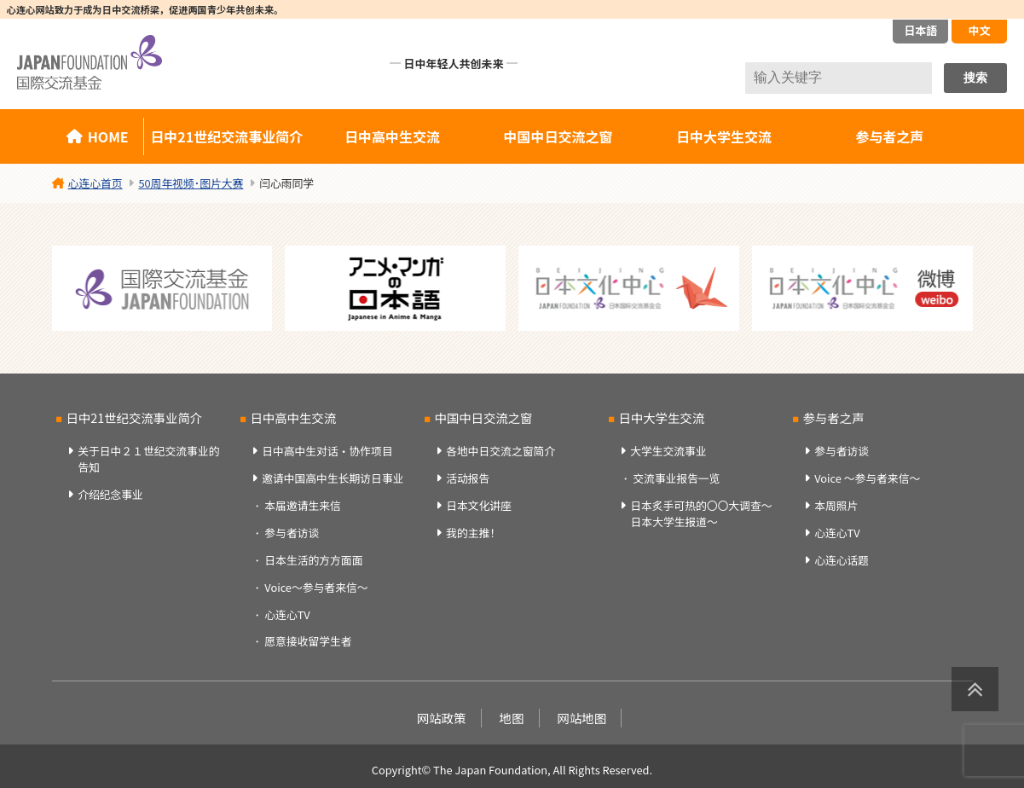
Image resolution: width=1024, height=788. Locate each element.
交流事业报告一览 (676, 478)
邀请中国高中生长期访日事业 (332, 478)
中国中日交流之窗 (558, 136)
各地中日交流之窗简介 (500, 451)
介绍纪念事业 (110, 494)
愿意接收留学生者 (307, 641)
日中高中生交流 (392, 136)
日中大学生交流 (724, 136)
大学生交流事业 (668, 451)
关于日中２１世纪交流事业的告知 (148, 459)
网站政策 (441, 718)
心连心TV (287, 614)
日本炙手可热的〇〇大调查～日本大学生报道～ (701, 513)
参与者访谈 (291, 532)
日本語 (920, 30)
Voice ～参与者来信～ (867, 478)
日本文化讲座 (479, 505)
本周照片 (836, 505)
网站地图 (582, 718)
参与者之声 (889, 136)
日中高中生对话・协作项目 (327, 451)
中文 (979, 30)
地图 (512, 718)
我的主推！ (473, 532)
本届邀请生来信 (302, 505)
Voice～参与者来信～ (315, 587)
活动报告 (467, 478)
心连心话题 (841, 560)
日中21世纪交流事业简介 (226, 136)
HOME (108, 136)
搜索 (975, 77)
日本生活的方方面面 (313, 560)
